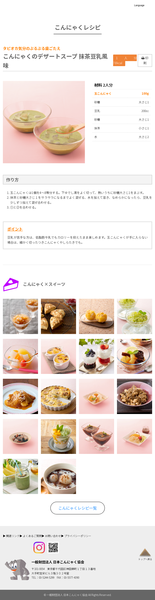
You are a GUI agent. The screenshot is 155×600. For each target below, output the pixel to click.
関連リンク (13, 536)
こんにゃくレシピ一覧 (77, 508)
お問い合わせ (53, 536)
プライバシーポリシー (77, 536)
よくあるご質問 (32, 536)
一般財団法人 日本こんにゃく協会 (57, 561)
